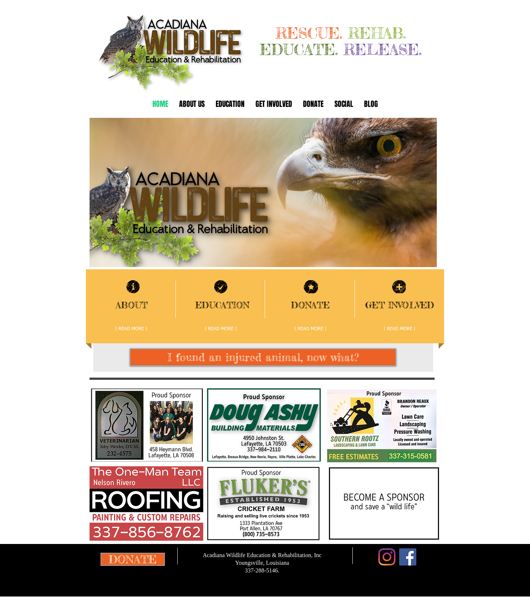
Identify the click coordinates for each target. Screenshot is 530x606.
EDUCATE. (299, 49)
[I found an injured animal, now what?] (263, 357)
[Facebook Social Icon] (407, 557)
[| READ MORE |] (131, 329)
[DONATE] (133, 559)
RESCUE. (312, 33)
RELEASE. (383, 49)
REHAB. (377, 33)
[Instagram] (386, 557)
